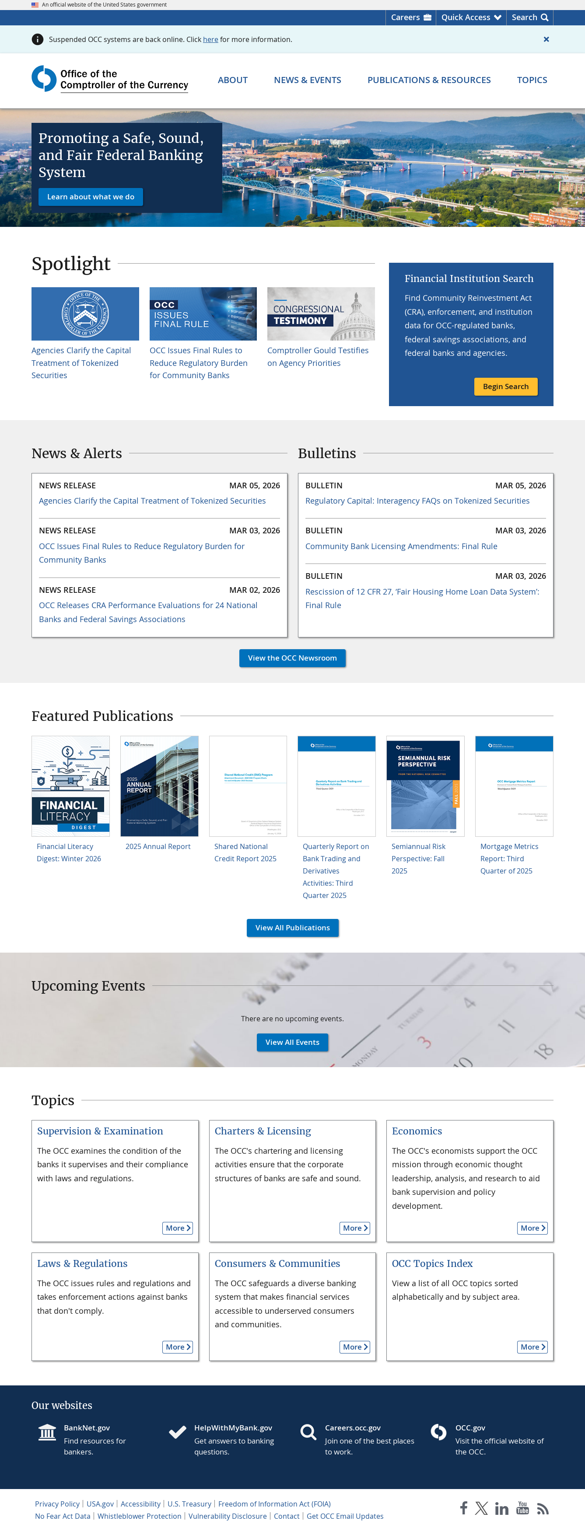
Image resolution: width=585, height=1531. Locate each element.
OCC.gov (470, 1428)
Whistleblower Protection (140, 1516)
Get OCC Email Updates (345, 1516)
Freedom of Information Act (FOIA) (274, 1504)
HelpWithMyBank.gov (233, 1428)
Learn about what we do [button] (90, 196)
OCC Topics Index (432, 1264)
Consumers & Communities (277, 1264)
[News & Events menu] (308, 80)
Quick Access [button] (465, 17)
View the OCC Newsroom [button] (288, 658)
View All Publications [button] (288, 927)
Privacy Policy (57, 1504)
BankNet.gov (87, 1428)
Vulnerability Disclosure (228, 1516)
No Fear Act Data (63, 1516)
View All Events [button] (288, 1042)
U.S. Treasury (189, 1504)
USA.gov (100, 1504)
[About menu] (233, 80)
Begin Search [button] (506, 386)
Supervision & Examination (100, 1131)
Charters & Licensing (263, 1131)
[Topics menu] (532, 80)
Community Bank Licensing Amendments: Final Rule (401, 546)
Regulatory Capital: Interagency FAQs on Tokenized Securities (417, 500)
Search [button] (524, 17)
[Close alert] (546, 39)
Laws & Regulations (82, 1264)
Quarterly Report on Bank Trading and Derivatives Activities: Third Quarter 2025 (336, 871)
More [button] (173, 1228)
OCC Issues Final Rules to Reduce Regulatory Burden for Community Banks (199, 363)
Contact (287, 1516)
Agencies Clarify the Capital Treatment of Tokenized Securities (81, 363)
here (210, 39)
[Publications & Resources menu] (429, 80)
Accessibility (141, 1504)
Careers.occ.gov (353, 1428)
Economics (417, 1131)
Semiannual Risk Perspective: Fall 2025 (418, 859)
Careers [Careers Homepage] (405, 17)
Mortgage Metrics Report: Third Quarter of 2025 (509, 859)
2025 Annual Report (158, 846)
